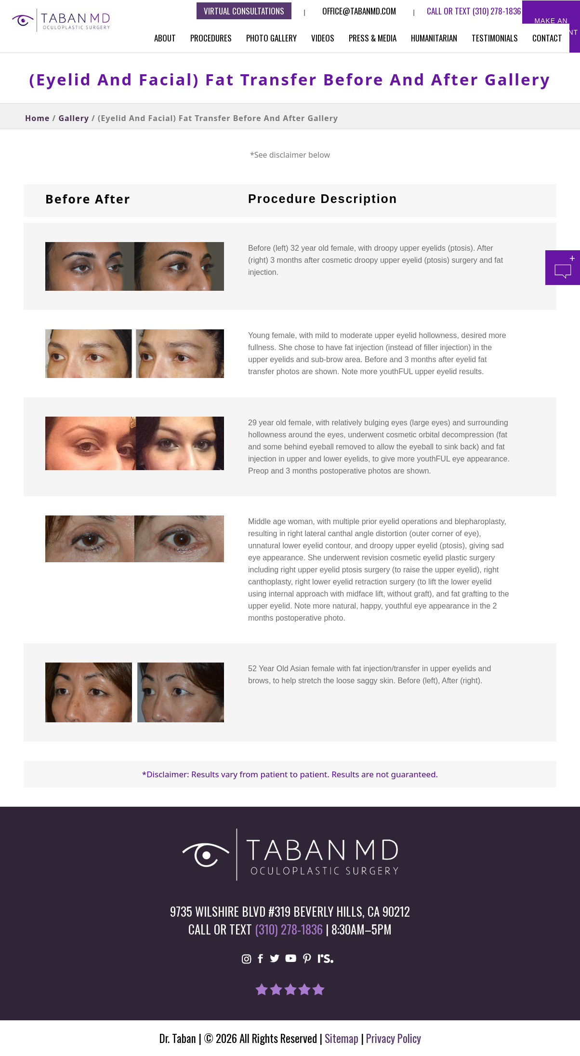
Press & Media (372, 38)
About (165, 38)
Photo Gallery (271, 38)
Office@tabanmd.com (359, 11)
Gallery (73, 118)
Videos (322, 38)
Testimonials (495, 38)
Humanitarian (434, 38)
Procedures (211, 38)
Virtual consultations (244, 11)
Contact (547, 38)
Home (37, 118)
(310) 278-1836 (497, 11)
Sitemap (341, 1038)
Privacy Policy (393, 1038)
